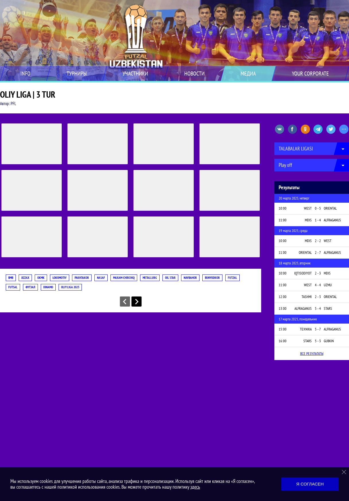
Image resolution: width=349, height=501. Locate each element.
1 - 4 (318, 220)
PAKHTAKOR (82, 278)
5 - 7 (318, 329)
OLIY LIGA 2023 (70, 287)
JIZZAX (25, 278)
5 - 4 (318, 308)
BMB (10, 278)
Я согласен (310, 483)
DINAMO (48, 287)
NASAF (101, 278)
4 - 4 (318, 285)
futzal (232, 278)
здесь (195, 486)
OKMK (40, 278)
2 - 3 (318, 273)
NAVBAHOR (190, 278)
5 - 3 (318, 340)
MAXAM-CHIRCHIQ (124, 278)
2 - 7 (318, 252)
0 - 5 (318, 208)
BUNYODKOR (212, 278)
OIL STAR (170, 278)
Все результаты (311, 353)
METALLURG (150, 278)
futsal (13, 287)
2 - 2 (318, 240)
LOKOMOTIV (60, 278)
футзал (30, 287)
